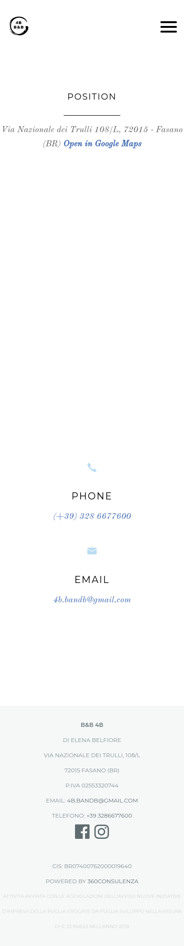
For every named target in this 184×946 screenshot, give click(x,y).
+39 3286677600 (109, 815)
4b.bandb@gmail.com (92, 600)
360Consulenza (112, 881)
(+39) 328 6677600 (92, 516)
